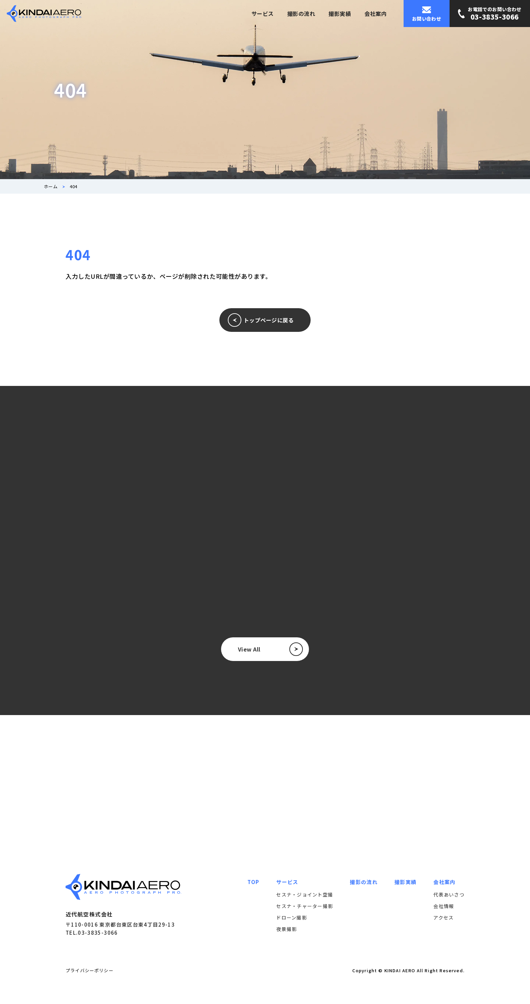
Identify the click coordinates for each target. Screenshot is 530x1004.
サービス (262, 13)
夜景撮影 (286, 929)
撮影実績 (340, 13)
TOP (253, 881)
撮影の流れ (301, 13)
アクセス (443, 917)
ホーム (50, 186)
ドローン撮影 (291, 917)
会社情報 (443, 906)
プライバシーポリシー (90, 970)
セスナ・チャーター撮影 (304, 906)
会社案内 (375, 13)
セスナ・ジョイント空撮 (304, 894)
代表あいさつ (448, 894)
